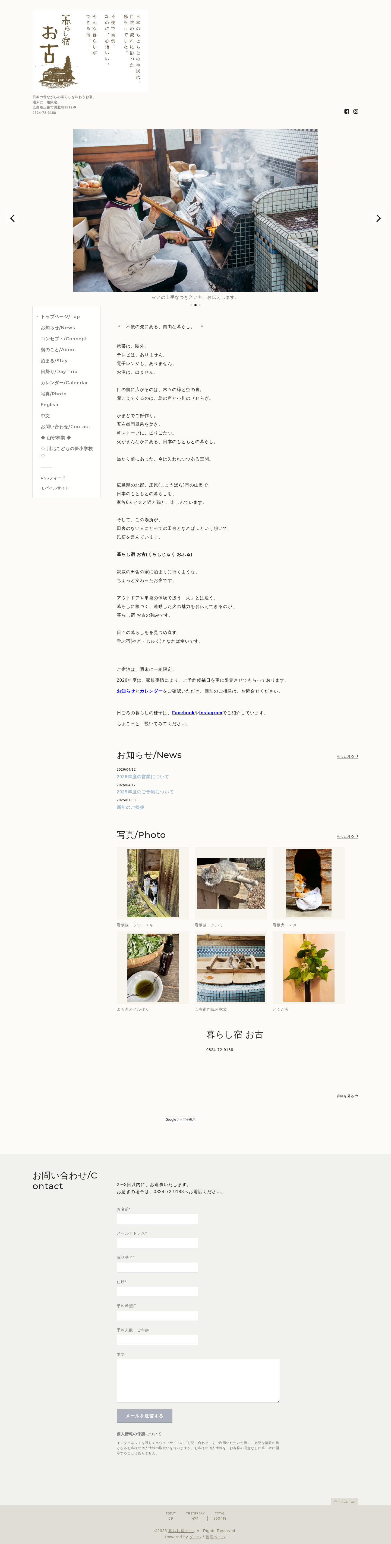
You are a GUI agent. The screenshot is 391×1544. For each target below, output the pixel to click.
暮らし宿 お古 (181, 1531)
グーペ (195, 1537)
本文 (121, 1354)
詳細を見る (347, 1096)
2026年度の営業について (143, 776)
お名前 (124, 1209)
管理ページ (216, 1537)
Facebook (183, 712)
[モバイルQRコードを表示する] (68, 488)
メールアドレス (132, 1233)
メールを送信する (144, 1415)
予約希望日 (127, 1306)
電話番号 (126, 1257)
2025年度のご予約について (145, 792)
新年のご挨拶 (130, 807)
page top (344, 1501)
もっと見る (347, 756)
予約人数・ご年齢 (133, 1330)
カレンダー (151, 691)
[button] (12, 218)
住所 (122, 1282)
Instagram (210, 712)
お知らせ (126, 691)
